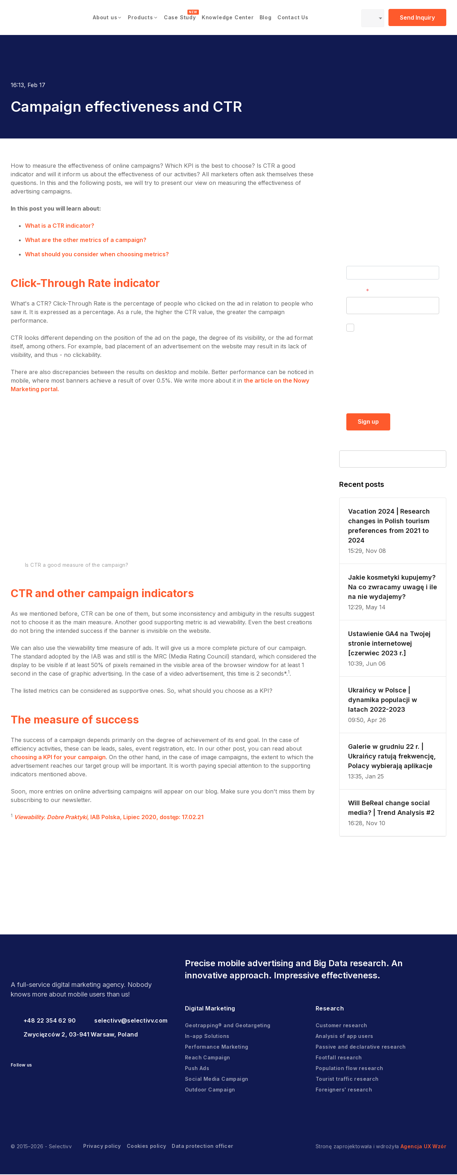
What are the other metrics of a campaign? (85, 239)
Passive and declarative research (361, 1047)
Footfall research (339, 1058)
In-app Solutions (207, 1037)
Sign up (368, 422)
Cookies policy (146, 1147)
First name (361, 259)
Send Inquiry (417, 17)
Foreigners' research (344, 1090)
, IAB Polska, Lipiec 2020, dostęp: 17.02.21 (108, 817)
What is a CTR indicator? (59, 225)
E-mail (354, 290)
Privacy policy (102, 1147)
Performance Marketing (216, 1047)
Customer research (341, 1026)
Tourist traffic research (347, 1079)
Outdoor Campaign (210, 1090)
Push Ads (197, 1069)
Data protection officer (202, 1147)
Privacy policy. (401, 395)
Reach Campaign (207, 1058)
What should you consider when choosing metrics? (97, 254)
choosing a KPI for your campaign (58, 757)
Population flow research (349, 1069)
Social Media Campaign (216, 1079)
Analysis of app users (344, 1037)
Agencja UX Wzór (423, 1147)
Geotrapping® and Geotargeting (228, 1026)
